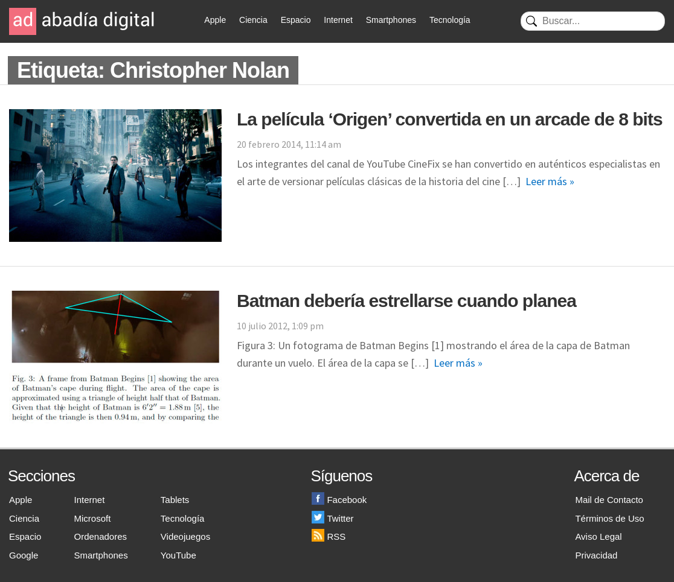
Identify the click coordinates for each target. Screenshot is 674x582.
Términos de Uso (609, 518)
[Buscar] (593, 21)
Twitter (332, 518)
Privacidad (596, 555)
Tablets (175, 500)
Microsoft (92, 518)
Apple (215, 20)
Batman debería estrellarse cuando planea (406, 301)
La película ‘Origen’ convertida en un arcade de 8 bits (450, 119)
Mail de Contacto (609, 500)
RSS (328, 536)
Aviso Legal (598, 536)
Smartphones (391, 20)
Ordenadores (100, 536)
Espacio (296, 20)
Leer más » (549, 181)
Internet (338, 20)
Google (23, 555)
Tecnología (449, 20)
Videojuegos (185, 536)
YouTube (178, 555)
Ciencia (253, 20)
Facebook (339, 500)
